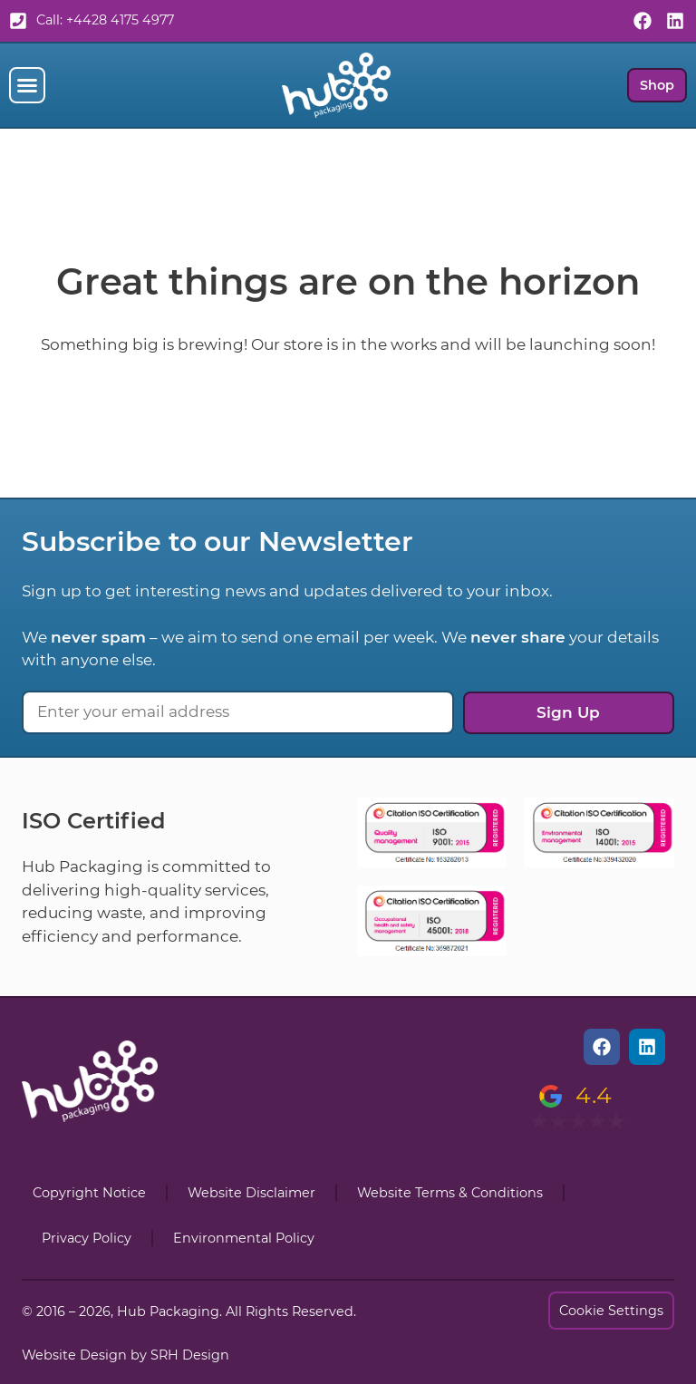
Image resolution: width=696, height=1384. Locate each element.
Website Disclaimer (251, 1193)
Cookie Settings (611, 1310)
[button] (27, 85)
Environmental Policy (243, 1238)
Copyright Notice (89, 1193)
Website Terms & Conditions (450, 1193)
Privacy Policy (86, 1238)
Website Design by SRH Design (125, 1355)
